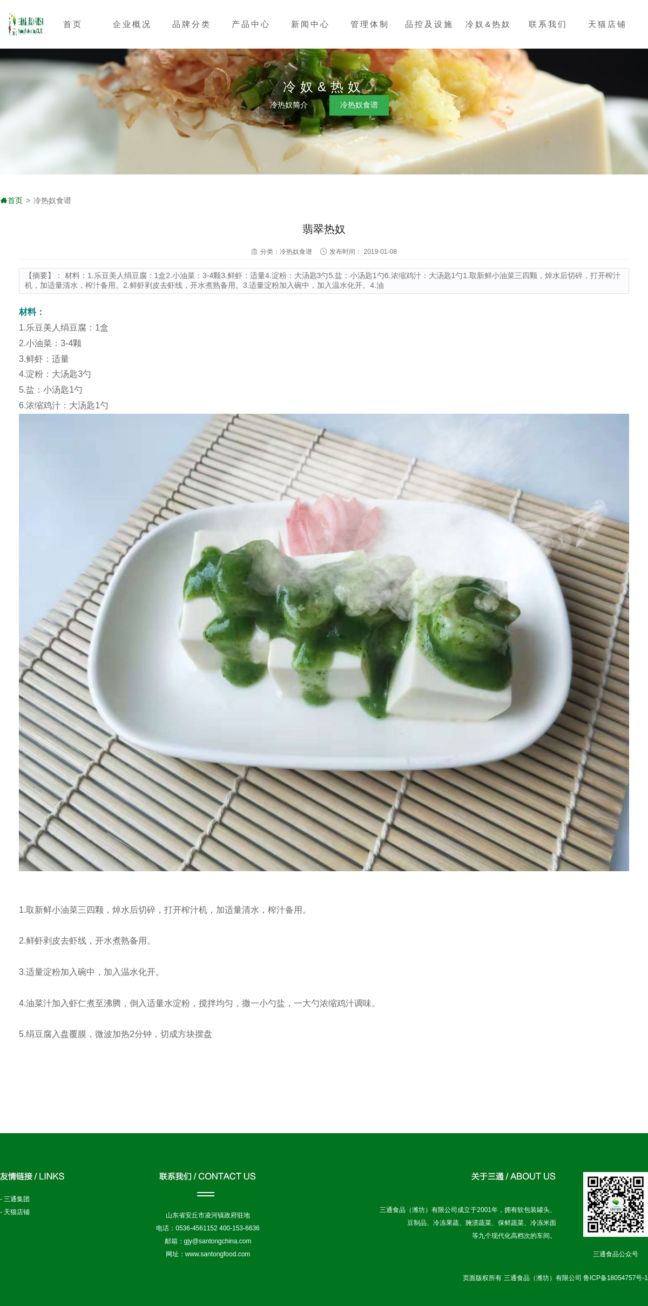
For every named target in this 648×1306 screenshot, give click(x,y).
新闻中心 (310, 24)
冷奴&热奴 (488, 24)
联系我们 (548, 24)
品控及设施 (429, 24)
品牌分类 (191, 24)
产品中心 (251, 24)
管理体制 (369, 24)
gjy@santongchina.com (218, 1241)
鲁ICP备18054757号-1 (615, 1278)
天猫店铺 (607, 24)
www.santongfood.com (218, 1254)
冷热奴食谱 (359, 104)
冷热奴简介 (289, 104)
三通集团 (17, 1199)
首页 (73, 24)
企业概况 (132, 24)
